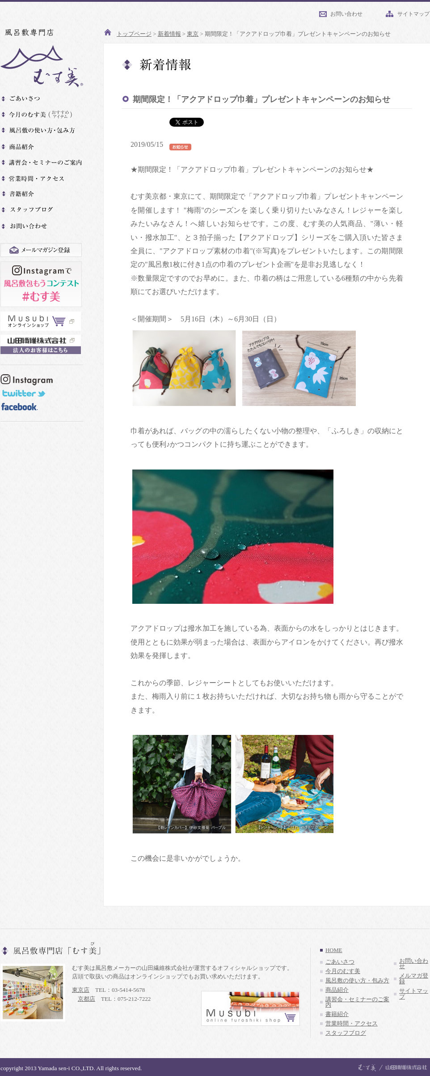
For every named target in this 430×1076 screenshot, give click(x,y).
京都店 (86, 998)
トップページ (134, 34)
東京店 (80, 989)
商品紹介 (337, 990)
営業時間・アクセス (351, 1023)
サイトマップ (413, 14)
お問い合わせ (346, 14)
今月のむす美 (342, 971)
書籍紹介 (337, 1014)
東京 (192, 34)
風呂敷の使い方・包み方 (357, 981)
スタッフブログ (345, 1033)
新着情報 (169, 34)
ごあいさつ (339, 962)
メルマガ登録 (413, 979)
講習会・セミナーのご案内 (357, 1002)
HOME (333, 950)
